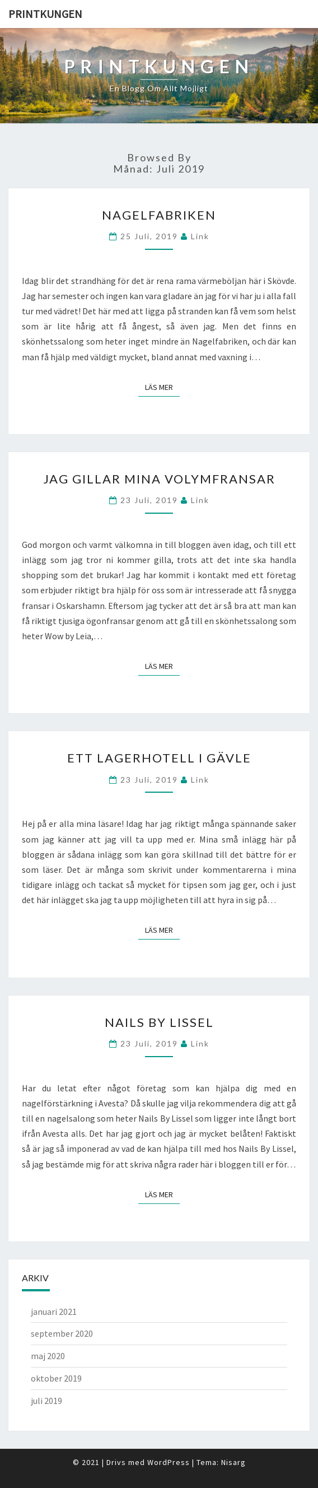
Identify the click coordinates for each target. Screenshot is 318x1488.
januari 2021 (54, 1311)
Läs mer (162, 387)
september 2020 (62, 1333)
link (200, 236)
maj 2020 (48, 1355)
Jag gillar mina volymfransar (159, 478)
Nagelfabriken (159, 214)
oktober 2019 (56, 1378)
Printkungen (45, 14)
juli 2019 (46, 1400)
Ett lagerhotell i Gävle (159, 757)
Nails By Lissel (159, 1022)
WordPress (168, 1462)
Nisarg (233, 1462)
